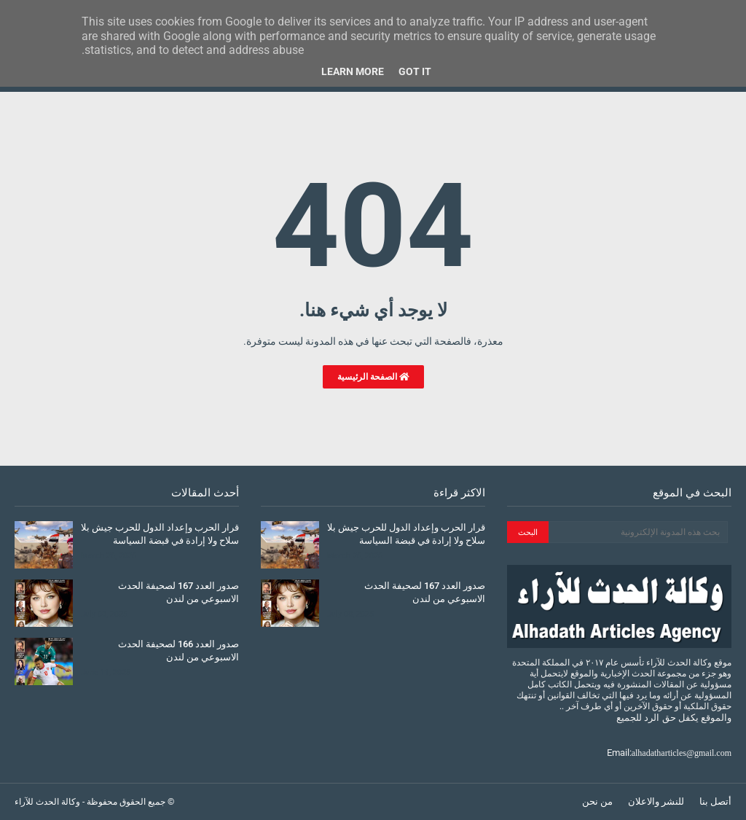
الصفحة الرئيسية (373, 377)
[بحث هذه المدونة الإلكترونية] (638, 532)
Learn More (352, 71)
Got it (414, 71)
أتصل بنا (715, 801)
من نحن (597, 801)
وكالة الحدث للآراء (47, 802)
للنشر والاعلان (656, 801)
